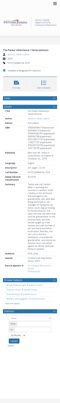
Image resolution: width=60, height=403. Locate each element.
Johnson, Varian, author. (19, 54)
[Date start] (34, 323)
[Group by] (30, 318)
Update (14, 341)
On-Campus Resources (39, 265)
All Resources (34, 271)
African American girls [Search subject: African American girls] (16, 285)
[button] (16, 84)
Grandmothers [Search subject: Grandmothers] (13, 294)
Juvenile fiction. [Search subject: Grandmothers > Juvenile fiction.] (30, 294)
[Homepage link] (30, 21)
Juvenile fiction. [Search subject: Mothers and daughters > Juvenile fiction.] (38, 298)
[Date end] (32, 329)
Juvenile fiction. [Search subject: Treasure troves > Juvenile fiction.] (30, 289)
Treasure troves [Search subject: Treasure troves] (13, 289)
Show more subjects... (13, 304)
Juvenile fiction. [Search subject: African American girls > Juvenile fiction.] (36, 285)
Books (31, 268)
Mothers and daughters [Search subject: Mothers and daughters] (17, 298)
